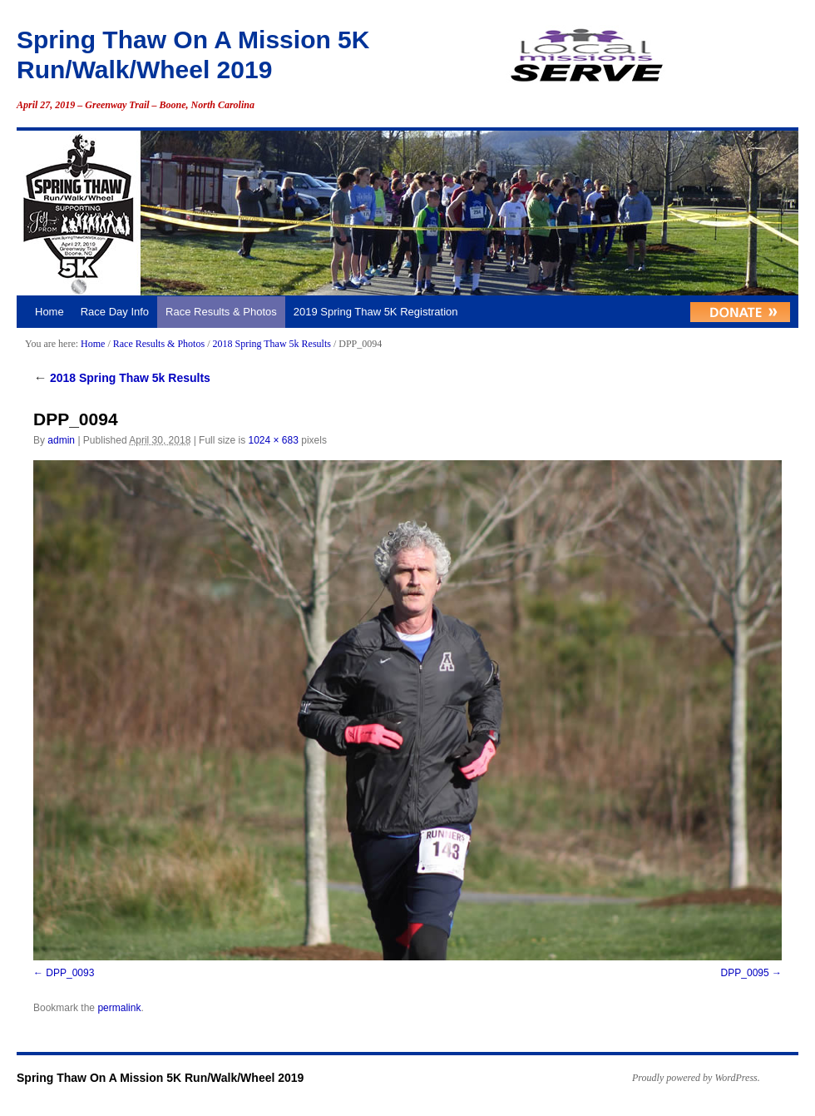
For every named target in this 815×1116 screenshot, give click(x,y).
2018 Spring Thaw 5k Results (271, 344)
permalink (119, 1008)
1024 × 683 (273, 440)
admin (61, 440)
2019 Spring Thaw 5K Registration (376, 311)
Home (49, 311)
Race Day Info (115, 311)
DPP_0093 (70, 973)
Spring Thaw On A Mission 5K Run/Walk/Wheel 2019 (160, 1077)
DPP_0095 (745, 973)
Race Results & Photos (221, 311)
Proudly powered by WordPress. (696, 1078)
